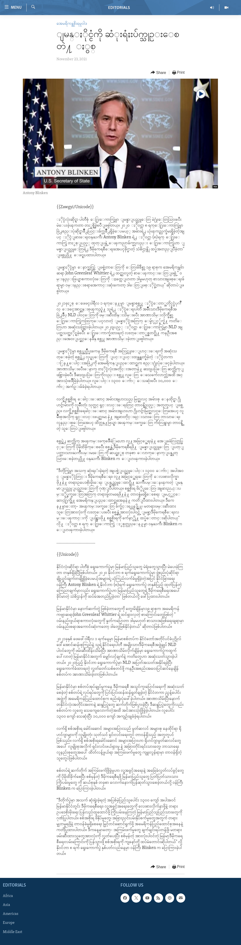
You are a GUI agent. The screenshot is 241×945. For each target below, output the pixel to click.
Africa (8, 896)
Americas (10, 914)
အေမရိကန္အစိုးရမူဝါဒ (71, 23)
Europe (9, 923)
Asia (6, 905)
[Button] (158, 72)
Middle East (12, 932)
